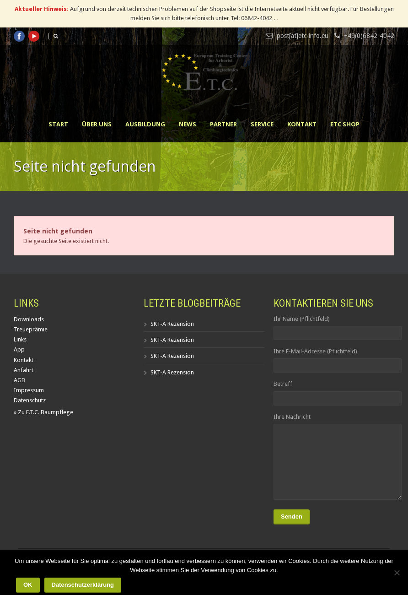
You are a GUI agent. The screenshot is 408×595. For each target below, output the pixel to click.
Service (262, 124)
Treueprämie (31, 329)
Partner (223, 124)
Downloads (29, 319)
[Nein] (396, 572)
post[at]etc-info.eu (302, 35)
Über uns (97, 124)
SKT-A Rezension (172, 323)
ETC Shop (345, 124)
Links (20, 339)
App (19, 349)
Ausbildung (145, 124)
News (187, 124)
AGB (19, 380)
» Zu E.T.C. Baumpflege (43, 412)
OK (27, 584)
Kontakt (302, 124)
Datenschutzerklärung (83, 584)
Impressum (29, 390)
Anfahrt (23, 370)
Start (58, 124)
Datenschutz (30, 400)
